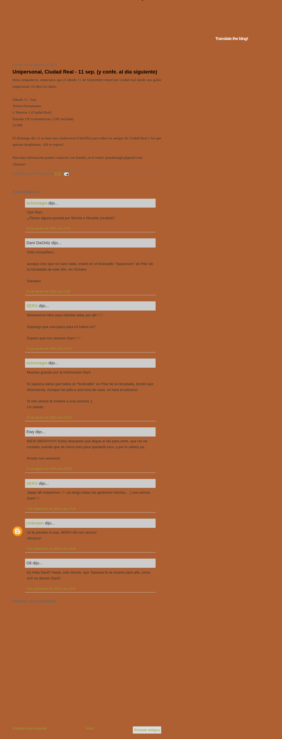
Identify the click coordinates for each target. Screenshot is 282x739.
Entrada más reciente (30, 728)
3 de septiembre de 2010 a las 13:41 (51, 588)
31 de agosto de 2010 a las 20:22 (49, 417)
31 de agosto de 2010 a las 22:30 (49, 468)
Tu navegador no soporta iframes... (85, 52)
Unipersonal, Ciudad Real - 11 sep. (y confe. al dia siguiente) (85, 72)
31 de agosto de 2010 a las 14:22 (49, 348)
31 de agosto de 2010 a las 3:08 (48, 291)
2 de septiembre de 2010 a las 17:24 (51, 508)
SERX (32, 305)
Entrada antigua (147, 730)
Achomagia (36, 203)
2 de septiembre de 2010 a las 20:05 (51, 548)
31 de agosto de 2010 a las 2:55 (48, 228)
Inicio (90, 728)
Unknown (35, 523)
